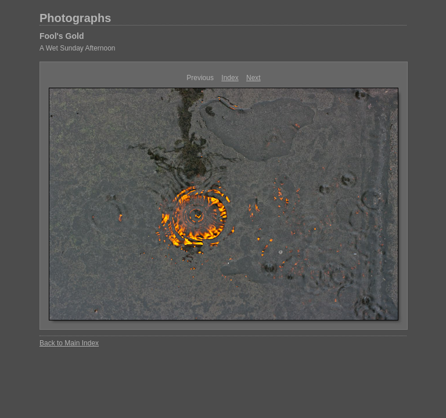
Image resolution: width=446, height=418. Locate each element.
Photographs (75, 18)
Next (253, 78)
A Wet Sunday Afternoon (77, 48)
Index (229, 78)
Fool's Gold (61, 36)
